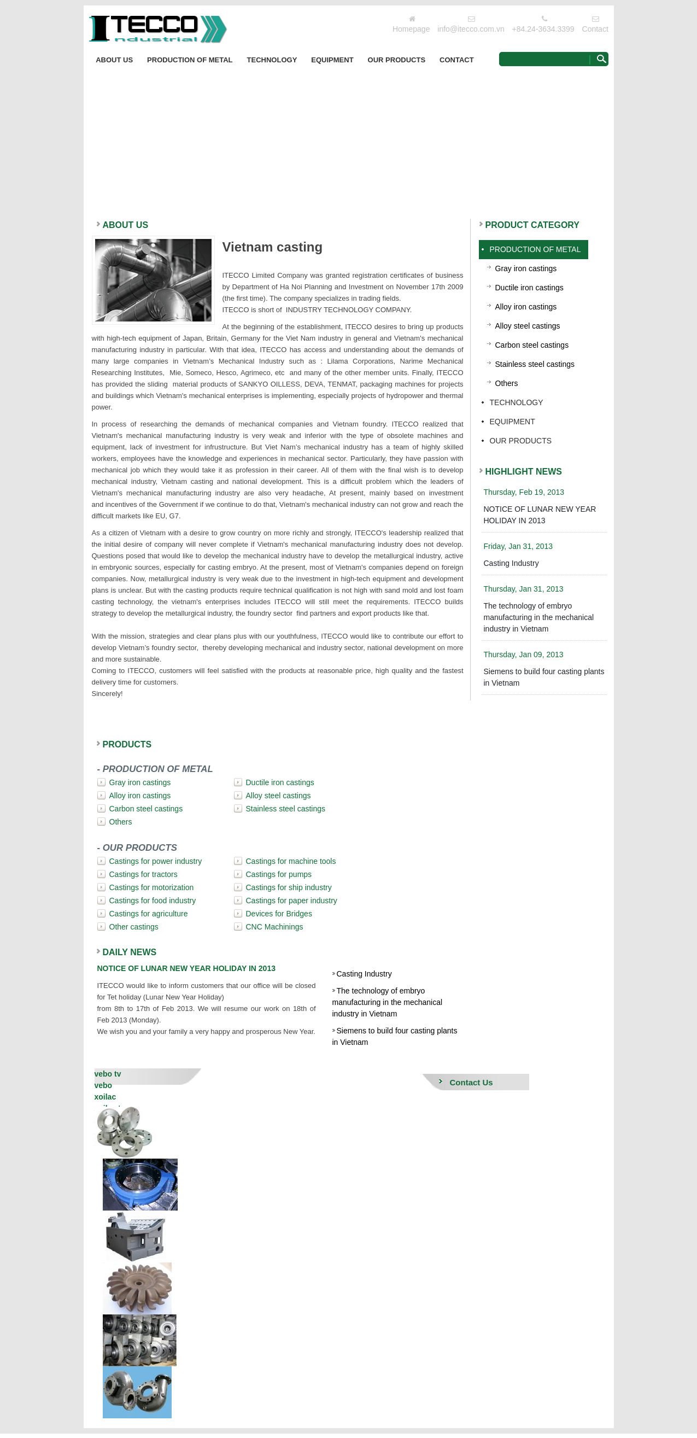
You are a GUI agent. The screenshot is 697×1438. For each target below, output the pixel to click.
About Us (114, 60)
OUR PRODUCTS (396, 60)
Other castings (134, 926)
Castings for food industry (152, 900)
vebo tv (108, 1073)
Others (120, 821)
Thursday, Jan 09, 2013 (524, 654)
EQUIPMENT (332, 60)
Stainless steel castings (286, 808)
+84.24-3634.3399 (543, 29)
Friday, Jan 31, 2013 (518, 546)
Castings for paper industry (291, 900)
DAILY (130, 952)
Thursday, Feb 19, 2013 (524, 492)
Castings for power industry (155, 861)
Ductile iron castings (280, 782)
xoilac (105, 1096)
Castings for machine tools (291, 861)
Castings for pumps (279, 874)
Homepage (411, 29)
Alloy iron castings (140, 795)
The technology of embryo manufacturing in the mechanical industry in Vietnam (387, 1002)
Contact (595, 29)
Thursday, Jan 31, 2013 (524, 588)
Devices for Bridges (279, 913)
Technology (272, 60)
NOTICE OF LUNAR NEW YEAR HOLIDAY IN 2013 (186, 968)
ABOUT (126, 225)
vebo (104, 1085)
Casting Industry (364, 973)
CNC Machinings (274, 926)
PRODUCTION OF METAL (189, 60)
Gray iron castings (140, 782)
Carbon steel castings (146, 808)
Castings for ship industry (289, 887)
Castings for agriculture (148, 913)
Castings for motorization (151, 887)
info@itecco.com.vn (470, 29)
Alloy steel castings (278, 795)
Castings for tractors (143, 874)
